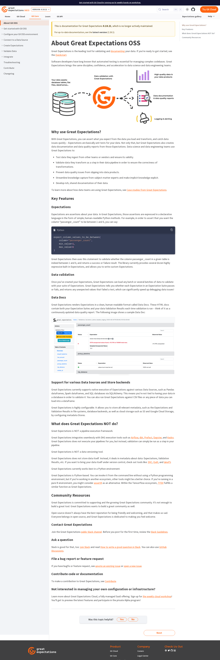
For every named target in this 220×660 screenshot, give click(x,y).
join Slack (85, 547)
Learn (47, 16)
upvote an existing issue (107, 566)
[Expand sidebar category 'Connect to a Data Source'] (2, 39)
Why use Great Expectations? (194, 25)
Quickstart (61, 55)
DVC (150, 462)
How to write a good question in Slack (120, 547)
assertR (98, 483)
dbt (141, 437)
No (132, 619)
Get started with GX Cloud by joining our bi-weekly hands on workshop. (110, 2)
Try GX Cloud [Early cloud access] (209, 9)
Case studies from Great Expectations (147, 190)
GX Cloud (21, 16)
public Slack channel (91, 531)
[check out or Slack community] (166, 650)
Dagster (157, 437)
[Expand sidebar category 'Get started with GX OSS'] (2, 28)
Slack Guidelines (159, 531)
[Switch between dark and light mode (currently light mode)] (187, 9)
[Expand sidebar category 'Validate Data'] (2, 51)
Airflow (134, 437)
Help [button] (210, 16)
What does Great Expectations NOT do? (198, 33)
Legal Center (142, 656)
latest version (100, 32)
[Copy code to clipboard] (172, 230)
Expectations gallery (191, 16)
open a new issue (133, 566)
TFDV (160, 483)
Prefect (148, 437)
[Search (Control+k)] (170, 9)
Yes (122, 619)
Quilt (155, 462)
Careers (140, 651)
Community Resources (191, 37)
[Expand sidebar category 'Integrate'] (2, 56)
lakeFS (167, 462)
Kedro (170, 437)
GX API (60, 16)
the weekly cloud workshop (157, 596)
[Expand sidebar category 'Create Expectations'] (2, 45)
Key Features (187, 29)
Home (7, 16)
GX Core (35, 16)
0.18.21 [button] (44, 9)
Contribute (110, 581)
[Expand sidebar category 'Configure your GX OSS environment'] (2, 34)
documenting (118, 51)
